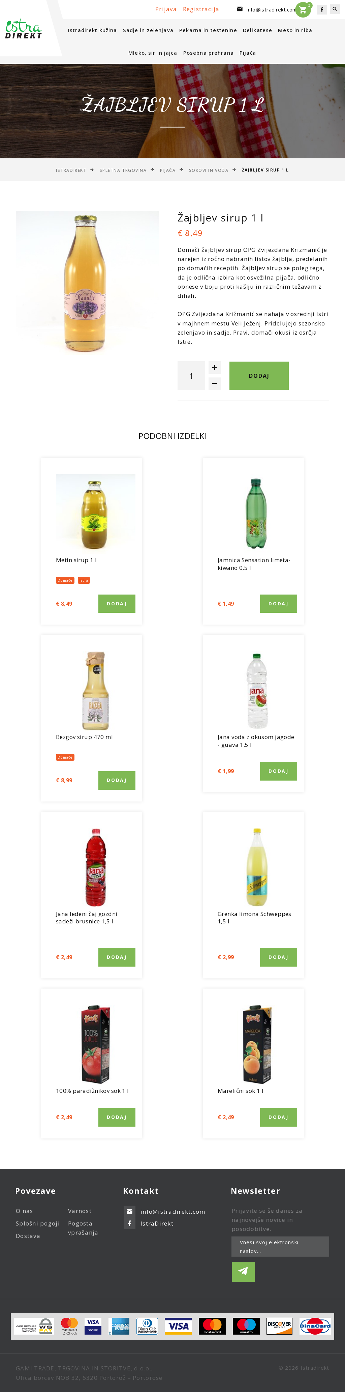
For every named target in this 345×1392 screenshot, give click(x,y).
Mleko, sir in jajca (152, 52)
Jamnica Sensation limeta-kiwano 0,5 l (254, 564)
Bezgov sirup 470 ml (84, 737)
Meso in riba (295, 30)
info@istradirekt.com (272, 9)
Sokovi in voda (209, 170)
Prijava (167, 9)
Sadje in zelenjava (148, 30)
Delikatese (257, 30)
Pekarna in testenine (208, 30)
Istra (84, 580)
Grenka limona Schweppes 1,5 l (254, 917)
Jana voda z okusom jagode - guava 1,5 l (256, 740)
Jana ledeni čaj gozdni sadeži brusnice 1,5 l (86, 917)
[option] (87, 283)
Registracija (201, 9)
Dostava (28, 1241)
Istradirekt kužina (92, 30)
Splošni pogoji (38, 1229)
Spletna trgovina (123, 170)
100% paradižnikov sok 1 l (92, 1091)
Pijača (248, 52)
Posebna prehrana (208, 52)
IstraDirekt (71, 170)
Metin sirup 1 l (76, 560)
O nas (24, 1216)
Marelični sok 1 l (240, 1091)
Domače (65, 580)
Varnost (80, 1216)
